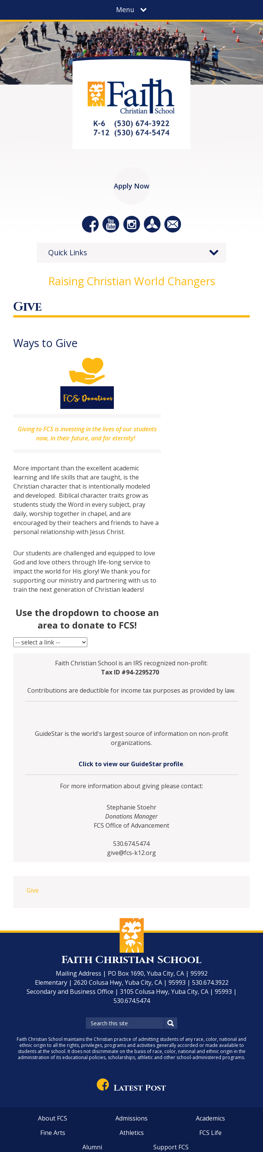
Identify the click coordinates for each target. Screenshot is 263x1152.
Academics (210, 1118)
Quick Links (67, 252)
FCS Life (210, 1132)
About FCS (52, 1118)
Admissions (131, 1118)
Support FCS (171, 1147)
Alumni (92, 1147)
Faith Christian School (131, 959)
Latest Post (132, 1088)
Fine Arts (52, 1132)
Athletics (132, 1132)
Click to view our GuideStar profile (131, 764)
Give (33, 890)
